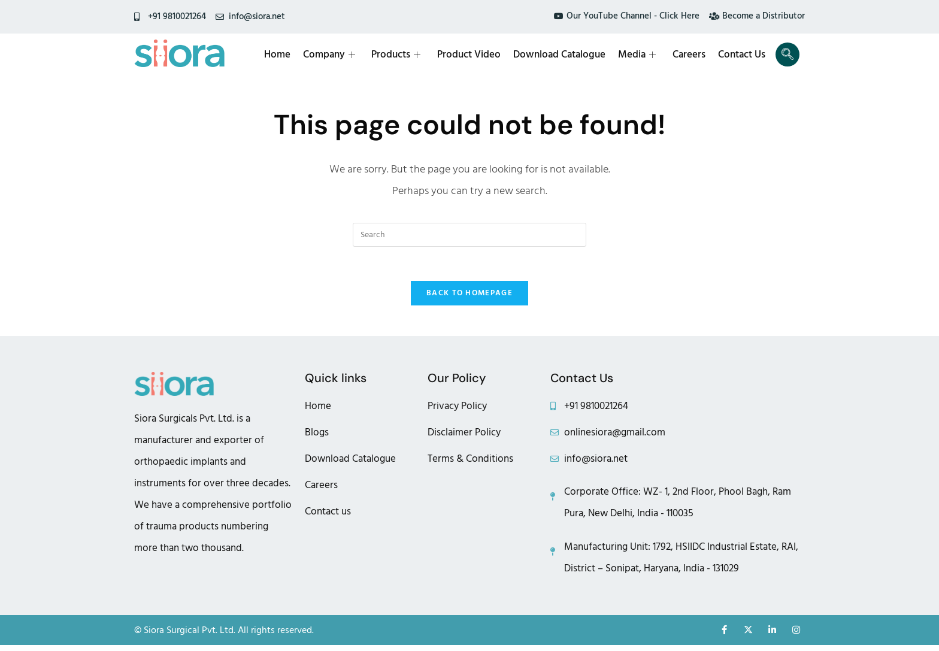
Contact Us (743, 54)
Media (640, 54)
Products (401, 54)
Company (335, 54)
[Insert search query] (469, 235)
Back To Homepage (469, 295)
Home (284, 54)
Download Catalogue (563, 54)
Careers (690, 54)
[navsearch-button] (787, 54)
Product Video (473, 54)
